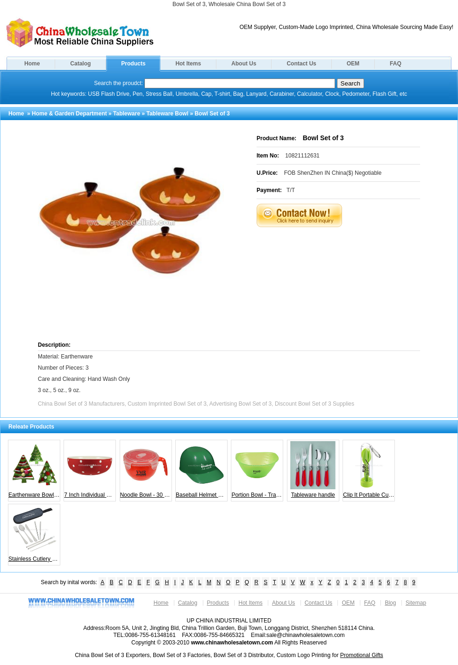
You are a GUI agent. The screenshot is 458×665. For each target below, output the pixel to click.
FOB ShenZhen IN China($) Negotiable (333, 173)
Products (133, 63)
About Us (243, 63)
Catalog (80, 63)
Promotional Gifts (361, 655)
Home (32, 63)
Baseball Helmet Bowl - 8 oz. (202, 469)
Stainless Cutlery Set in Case (34, 533)
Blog (390, 603)
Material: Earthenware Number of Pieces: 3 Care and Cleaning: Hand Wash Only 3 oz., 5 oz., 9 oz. (84, 373)
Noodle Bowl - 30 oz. (146, 469)
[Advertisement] (308, 283)
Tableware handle (313, 469)
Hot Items (188, 63)
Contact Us (301, 63)
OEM (353, 63)
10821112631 (302, 155)
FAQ (395, 63)
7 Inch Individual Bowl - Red (90, 469)
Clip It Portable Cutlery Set (369, 469)
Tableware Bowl (167, 113)
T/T (290, 190)
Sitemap (416, 603)
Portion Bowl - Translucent (257, 469)
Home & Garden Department (69, 113)
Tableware (126, 113)
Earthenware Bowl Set (34, 469)
